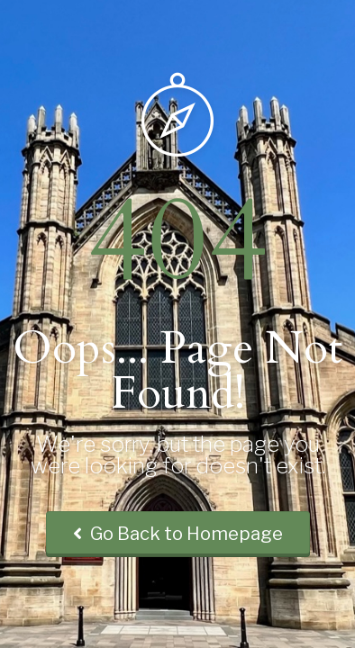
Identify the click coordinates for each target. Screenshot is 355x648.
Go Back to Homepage (178, 533)
